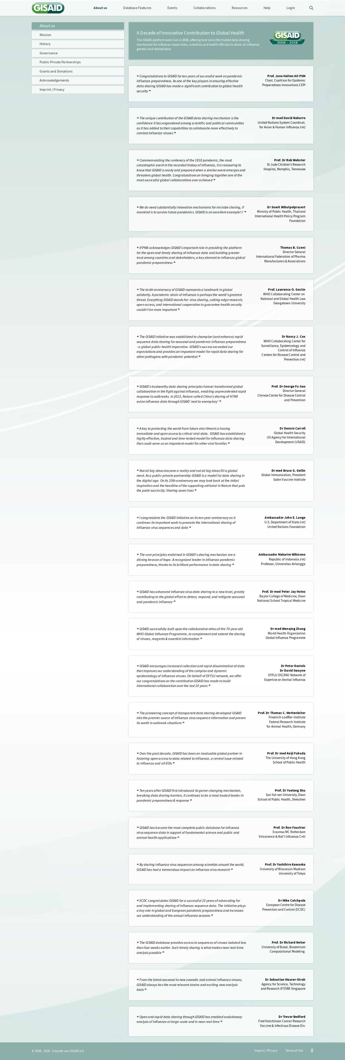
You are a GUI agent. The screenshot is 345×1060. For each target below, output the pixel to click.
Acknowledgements (54, 80)
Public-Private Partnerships (60, 62)
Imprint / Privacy (52, 89)
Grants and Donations (56, 71)
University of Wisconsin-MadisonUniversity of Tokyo (282, 871)
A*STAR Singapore (292, 989)
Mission (45, 35)
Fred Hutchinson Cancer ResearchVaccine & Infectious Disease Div (281, 1023)
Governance (49, 53)
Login (290, 7)
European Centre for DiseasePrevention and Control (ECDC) (283, 907)
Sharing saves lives (180, 490)
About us (47, 26)
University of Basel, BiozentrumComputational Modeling (283, 949)
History (45, 44)
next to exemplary (204, 401)
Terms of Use (294, 1051)
